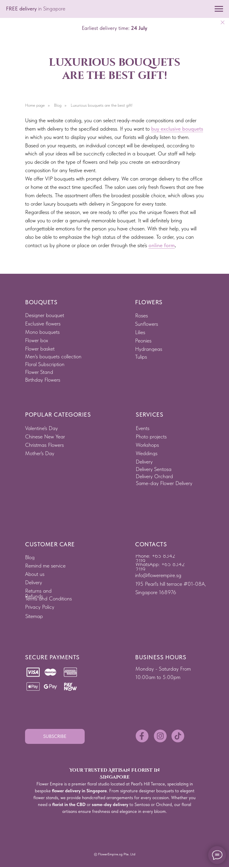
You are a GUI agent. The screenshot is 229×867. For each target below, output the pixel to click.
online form (161, 245)
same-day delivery (110, 804)
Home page (35, 105)
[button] (55, 736)
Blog (57, 105)
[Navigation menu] (219, 9)
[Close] (222, 22)
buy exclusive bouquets (177, 129)
